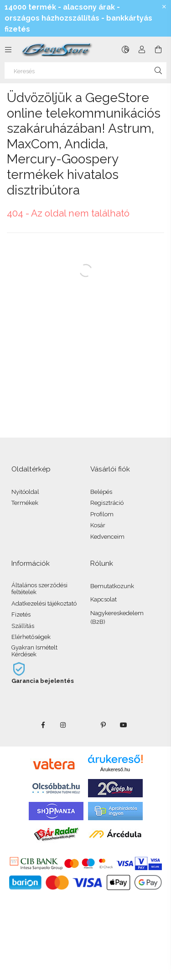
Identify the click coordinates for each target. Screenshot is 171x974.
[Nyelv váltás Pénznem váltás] (125, 49)
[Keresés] (85, 70)
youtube (123, 725)
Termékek (24, 502)
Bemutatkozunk (112, 586)
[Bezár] (164, 7)
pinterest (103, 725)
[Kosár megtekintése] (158, 49)
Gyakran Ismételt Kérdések (34, 651)
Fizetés (21, 614)
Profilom (102, 514)
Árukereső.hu (115, 769)
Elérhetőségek (31, 636)
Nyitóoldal (25, 491)
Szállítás (22, 625)
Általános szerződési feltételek (39, 589)
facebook (43, 725)
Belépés (101, 491)
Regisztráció (107, 502)
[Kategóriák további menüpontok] (8, 49)
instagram (63, 725)
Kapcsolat (103, 599)
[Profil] (142, 49)
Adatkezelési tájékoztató (44, 603)
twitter (83, 725)
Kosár (97, 525)
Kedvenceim (107, 536)
